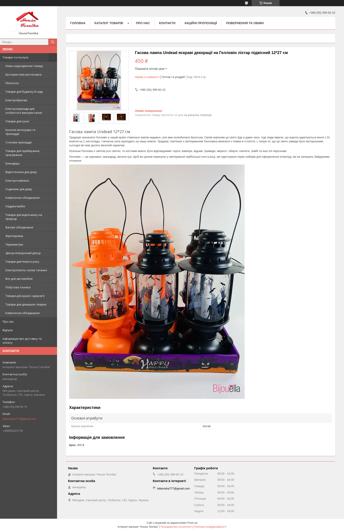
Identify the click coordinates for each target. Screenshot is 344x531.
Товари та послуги (15, 57)
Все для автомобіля (18, 279)
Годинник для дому (18, 189)
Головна (77, 23)
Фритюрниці (14, 236)
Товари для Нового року (22, 262)
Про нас (8, 321)
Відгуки (8, 330)
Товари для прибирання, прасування (22, 153)
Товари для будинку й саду (24, 92)
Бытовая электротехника (23, 74)
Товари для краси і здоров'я (25, 296)
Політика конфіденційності (210, 526)
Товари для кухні (17, 121)
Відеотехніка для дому (21, 172)
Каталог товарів (108, 23)
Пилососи (12, 83)
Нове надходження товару (24, 66)
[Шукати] (52, 42)
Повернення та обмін (245, 23)
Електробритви (16, 100)
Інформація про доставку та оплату (22, 341)
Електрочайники (17, 180)
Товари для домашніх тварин (26, 304)
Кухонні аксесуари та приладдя (20, 132)
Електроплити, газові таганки (26, 270)
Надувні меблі (15, 206)
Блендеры (12, 163)
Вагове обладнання (19, 227)
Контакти (167, 23)
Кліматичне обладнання (22, 198)
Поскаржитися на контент (176, 526)
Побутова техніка (17, 287)
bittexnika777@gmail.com (19, 419)
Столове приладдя (18, 142)
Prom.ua (192, 522)
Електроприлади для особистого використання (23, 111)
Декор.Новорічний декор (23, 253)
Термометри (14, 244)
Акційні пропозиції (201, 23)
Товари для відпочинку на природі (23, 217)
